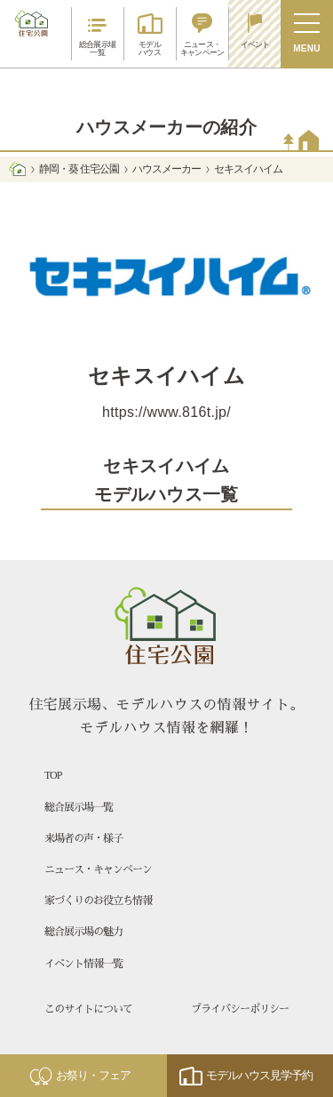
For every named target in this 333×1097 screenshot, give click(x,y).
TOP (52, 775)
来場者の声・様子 (83, 838)
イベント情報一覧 (83, 963)
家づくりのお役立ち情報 (98, 900)
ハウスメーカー (166, 169)
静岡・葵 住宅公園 (78, 169)
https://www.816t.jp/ (166, 412)
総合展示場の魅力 (83, 931)
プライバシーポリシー (240, 1009)
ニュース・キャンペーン (98, 869)
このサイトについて (88, 1009)
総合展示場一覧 (78, 807)
